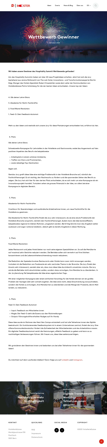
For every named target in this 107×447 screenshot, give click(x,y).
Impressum (36, 433)
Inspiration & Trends (53, 31)
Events (57, 5)
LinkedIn (65, 360)
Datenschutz (36, 437)
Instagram (77, 360)
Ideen (49, 5)
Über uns (80, 5)
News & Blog (68, 5)
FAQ (33, 430)
